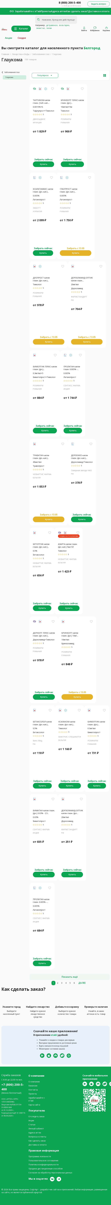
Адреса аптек (58, 11)
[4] (66, 983)
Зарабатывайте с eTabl (28, 11)
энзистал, (40, 28)
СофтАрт (34, 1189)
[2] (58, 983)
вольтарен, (64, 25)
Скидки (22, 37)
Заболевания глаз (40, 54)
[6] (74, 983)
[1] (53, 983)
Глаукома (56, 54)
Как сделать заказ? (77, 11)
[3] (62, 983)
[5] (70, 983)
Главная (5, 54)
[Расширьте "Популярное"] (45, 75)
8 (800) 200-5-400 (70, 2)
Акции (8, 37)
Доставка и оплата (98, 11)
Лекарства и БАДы (20, 54)
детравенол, (51, 25)
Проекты (46, 11)
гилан (48, 28)
